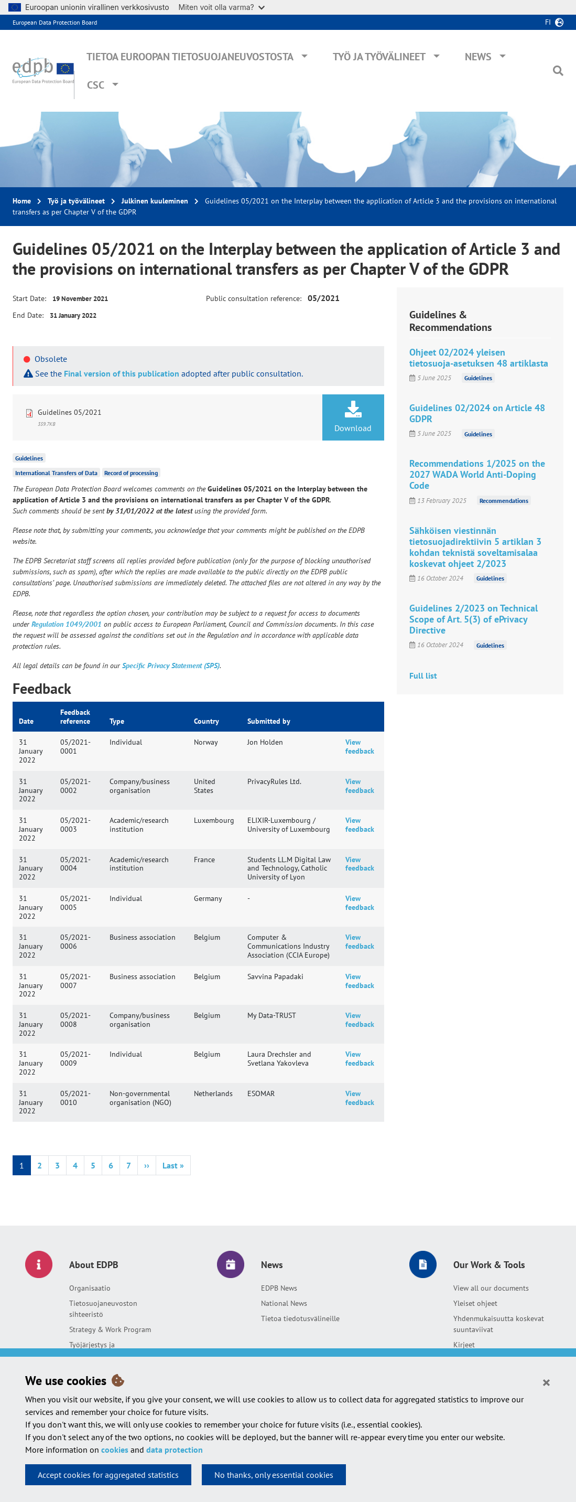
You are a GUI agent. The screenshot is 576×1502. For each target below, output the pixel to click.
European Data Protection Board (55, 22)
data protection (174, 1449)
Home (22, 201)
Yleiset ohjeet (475, 1303)
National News (284, 1303)
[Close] (546, 1382)
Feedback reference (75, 716)
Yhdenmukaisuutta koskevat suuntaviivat (498, 1324)
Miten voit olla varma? (222, 7)
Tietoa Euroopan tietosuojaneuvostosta (190, 56)
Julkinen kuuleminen (155, 201)
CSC (95, 85)
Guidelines (29, 458)
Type (117, 721)
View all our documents (491, 1288)
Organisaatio (90, 1288)
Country (206, 721)
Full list (423, 675)
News (478, 56)
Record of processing (131, 473)
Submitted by (268, 721)
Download (353, 417)
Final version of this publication (121, 373)
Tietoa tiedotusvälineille (300, 1318)
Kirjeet (464, 1344)
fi (548, 22)
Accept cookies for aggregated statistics (108, 1474)
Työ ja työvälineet (379, 56)
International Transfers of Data (56, 473)
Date (26, 721)
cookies (114, 1449)
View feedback (359, 746)
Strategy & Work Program (110, 1329)
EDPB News (279, 1288)
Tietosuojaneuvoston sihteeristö (103, 1309)
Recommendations (504, 501)
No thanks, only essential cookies (273, 1474)
